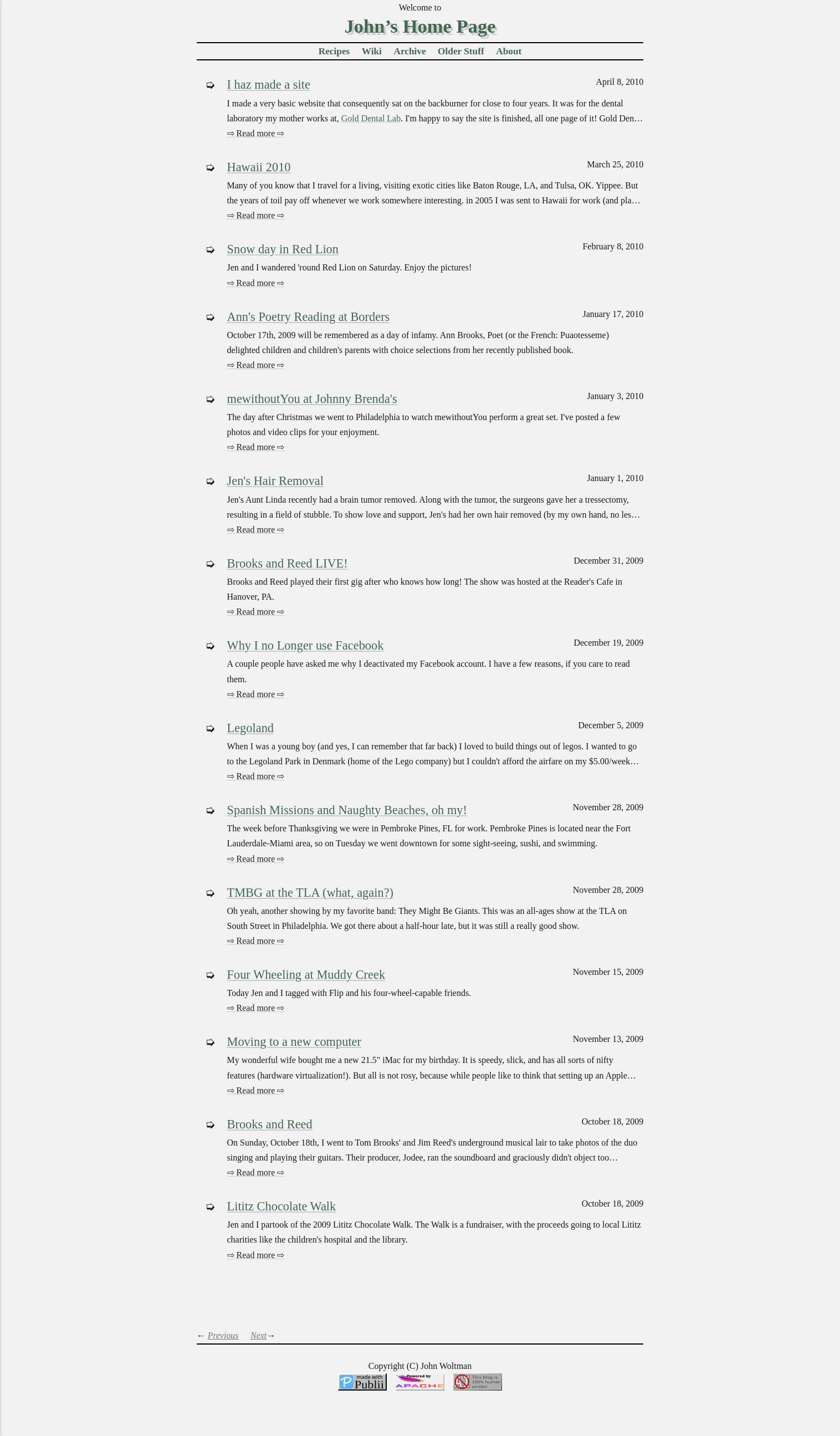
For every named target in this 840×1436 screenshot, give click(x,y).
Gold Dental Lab (371, 118)
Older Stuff (461, 51)
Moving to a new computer (294, 1042)
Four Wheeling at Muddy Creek (306, 975)
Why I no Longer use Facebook (305, 645)
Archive (409, 51)
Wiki (372, 51)
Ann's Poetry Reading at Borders (308, 317)
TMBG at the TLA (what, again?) (310, 893)
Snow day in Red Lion (283, 249)
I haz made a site (268, 84)
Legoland (250, 728)
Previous (223, 1335)
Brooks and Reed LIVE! (287, 563)
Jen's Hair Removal (275, 481)
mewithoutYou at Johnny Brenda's (312, 399)
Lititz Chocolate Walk (281, 1206)
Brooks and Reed (270, 1124)
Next (258, 1335)
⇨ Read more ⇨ (256, 133)
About (508, 51)
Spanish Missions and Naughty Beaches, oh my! (347, 810)
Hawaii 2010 (259, 167)
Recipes (334, 51)
